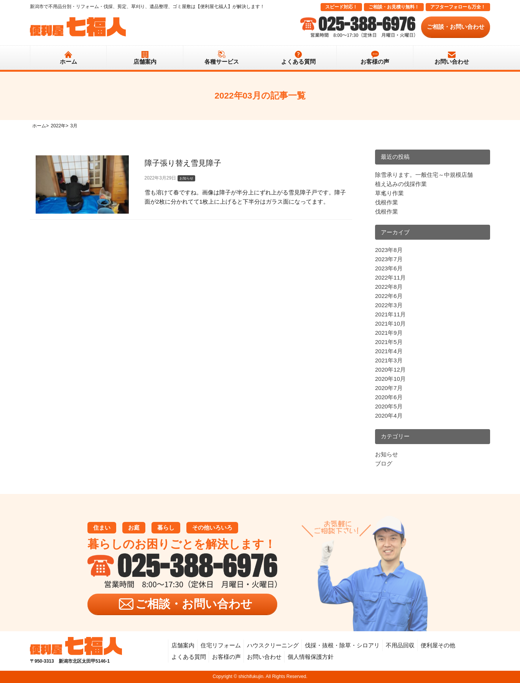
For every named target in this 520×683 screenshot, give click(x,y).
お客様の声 (374, 61)
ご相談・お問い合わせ (455, 26)
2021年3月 (389, 360)
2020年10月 (390, 378)
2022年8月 (389, 286)
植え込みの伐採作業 (401, 184)
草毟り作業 (389, 193)
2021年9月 (389, 332)
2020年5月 (389, 406)
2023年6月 (389, 268)
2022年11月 (390, 277)
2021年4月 (389, 351)
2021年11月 (390, 314)
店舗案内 (144, 61)
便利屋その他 (438, 645)
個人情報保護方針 (311, 656)
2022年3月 (389, 305)
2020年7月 (389, 388)
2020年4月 (389, 415)
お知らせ (386, 454)
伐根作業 (386, 202)
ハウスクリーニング (273, 645)
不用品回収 (400, 645)
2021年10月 (390, 323)
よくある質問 (298, 61)
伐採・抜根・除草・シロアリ (342, 645)
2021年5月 (389, 342)
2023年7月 (389, 259)
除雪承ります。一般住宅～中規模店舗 (424, 174)
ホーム (68, 61)
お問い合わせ (451, 61)
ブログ (383, 463)
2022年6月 (389, 296)
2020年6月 (389, 397)
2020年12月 (390, 369)
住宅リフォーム (221, 645)
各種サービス (221, 61)
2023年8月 (389, 250)
